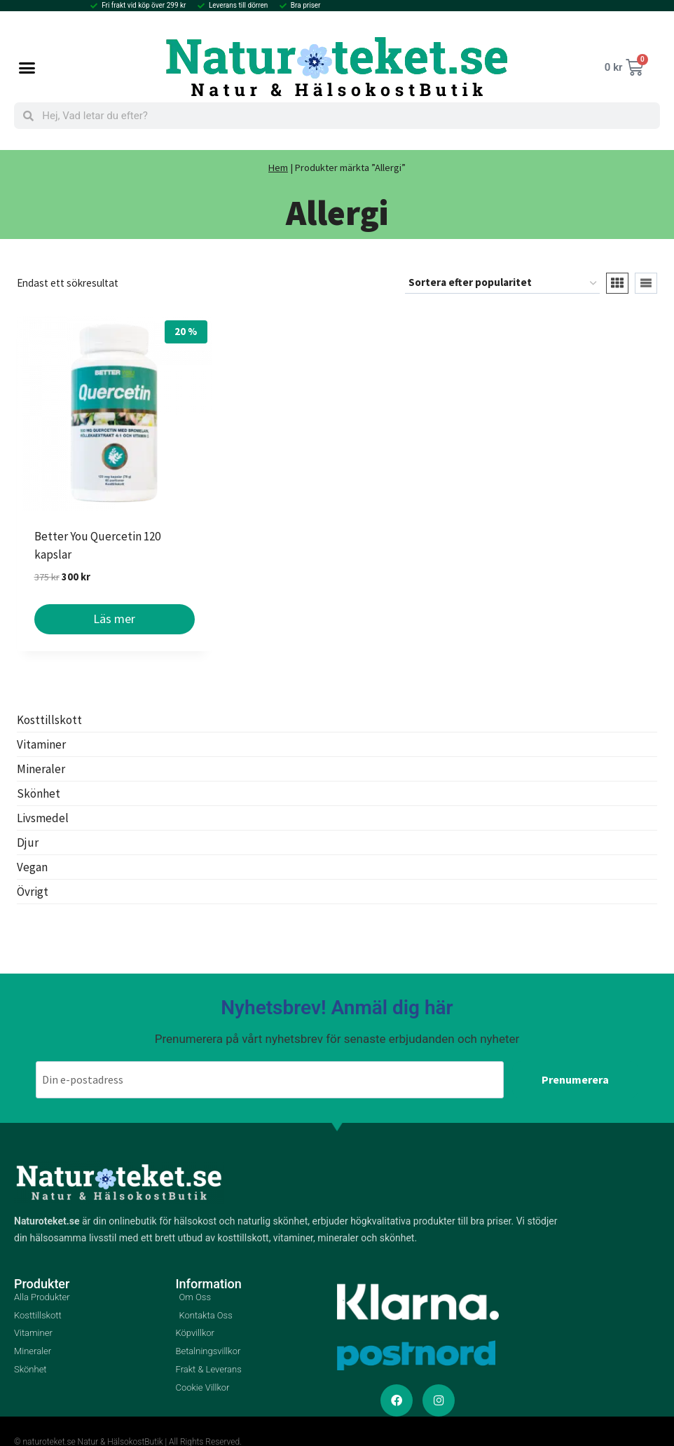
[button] (27, 67)
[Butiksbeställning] (502, 283)
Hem (278, 167)
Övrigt (32, 891)
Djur (28, 842)
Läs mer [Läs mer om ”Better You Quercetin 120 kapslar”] (114, 619)
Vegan (32, 867)
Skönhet (38, 793)
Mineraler (41, 769)
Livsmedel (43, 818)
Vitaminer (41, 744)
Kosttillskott (49, 720)
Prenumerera (575, 1078)
